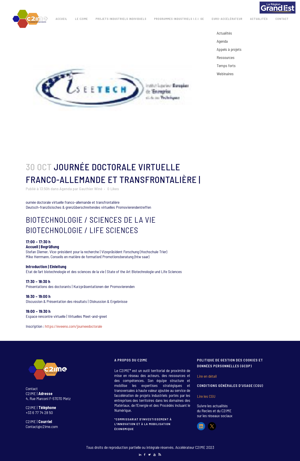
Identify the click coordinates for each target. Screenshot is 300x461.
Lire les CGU (206, 396)
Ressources (225, 57)
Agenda (65, 188)
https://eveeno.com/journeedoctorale (73, 326)
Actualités (224, 32)
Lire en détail (207, 376)
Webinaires (225, 73)
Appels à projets (229, 49)
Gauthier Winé (90, 188)
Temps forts (226, 65)
